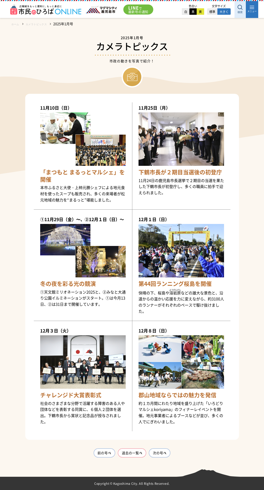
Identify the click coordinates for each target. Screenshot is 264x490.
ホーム (16, 23)
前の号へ (90, 454)
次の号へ (173, 454)
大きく (215, 11)
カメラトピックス (41, 23)
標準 (203, 11)
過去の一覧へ (132, 454)
